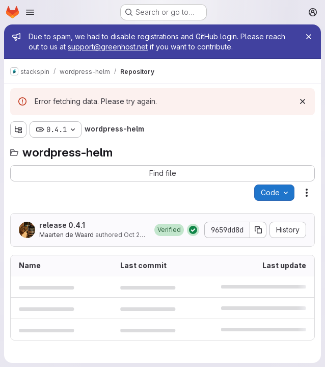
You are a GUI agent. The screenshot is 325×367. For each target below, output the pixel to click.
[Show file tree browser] (18, 129)
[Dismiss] (302, 101)
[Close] (309, 37)
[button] (169, 230)
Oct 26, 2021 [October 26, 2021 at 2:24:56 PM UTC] (142, 235)
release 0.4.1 (62, 225)
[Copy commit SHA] (258, 230)
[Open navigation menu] (30, 12)
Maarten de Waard (66, 235)
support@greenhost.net (108, 46)
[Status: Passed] (193, 230)
